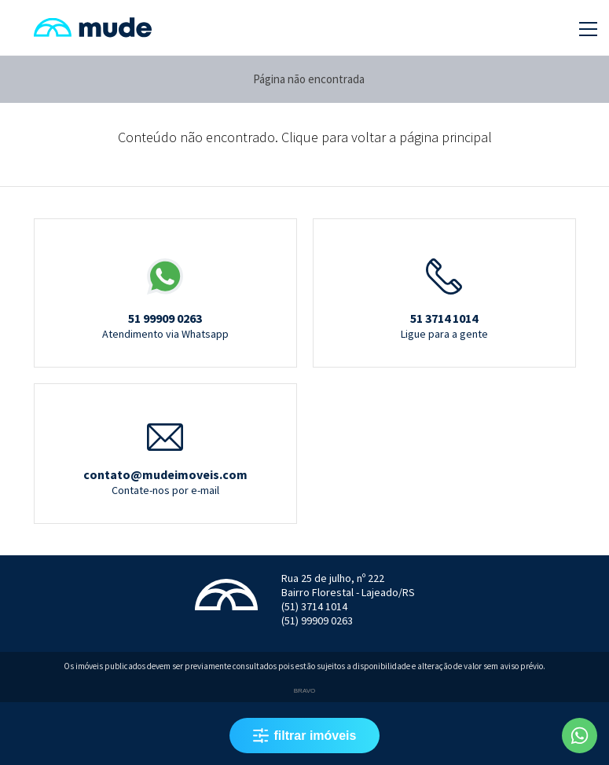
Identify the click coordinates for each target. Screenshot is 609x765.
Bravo (304, 690)
